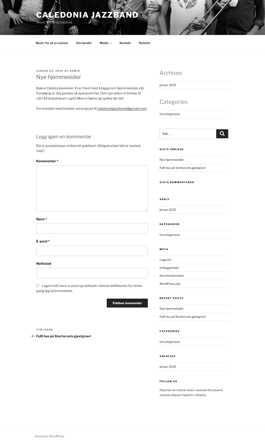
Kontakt (125, 43)
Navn (41, 219)
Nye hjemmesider (172, 159)
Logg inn (165, 259)
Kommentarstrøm (172, 275)
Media (106, 43)
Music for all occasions (52, 43)
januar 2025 (168, 85)
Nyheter (145, 43)
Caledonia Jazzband (87, 15)
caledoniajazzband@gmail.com (122, 109)
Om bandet (84, 43)
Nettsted (43, 264)
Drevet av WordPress (49, 436)
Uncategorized (170, 114)
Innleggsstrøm (169, 267)
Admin (74, 70)
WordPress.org (170, 283)
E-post (43, 241)
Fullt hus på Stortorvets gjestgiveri (183, 168)
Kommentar (47, 161)
